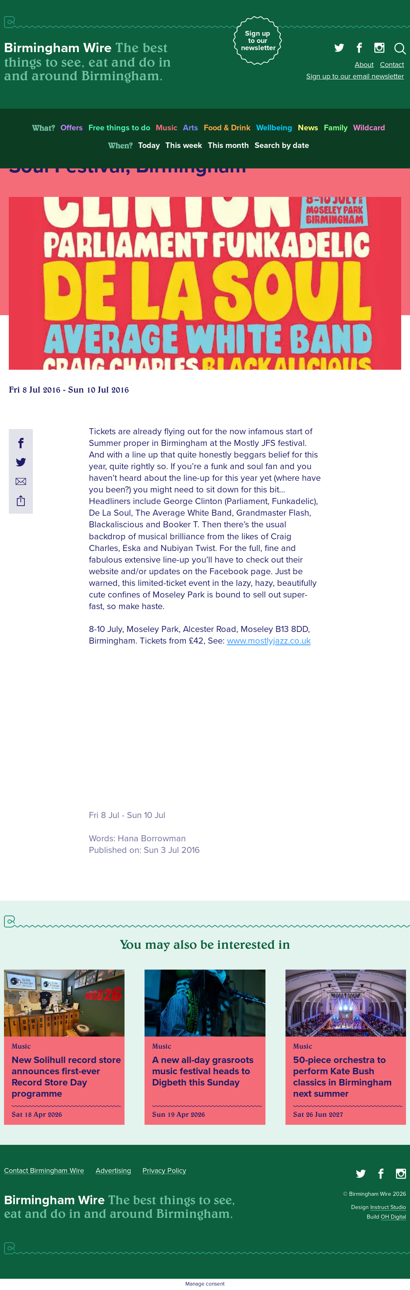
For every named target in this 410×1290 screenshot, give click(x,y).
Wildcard (369, 128)
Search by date (282, 145)
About (364, 64)
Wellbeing (274, 128)
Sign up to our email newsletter (355, 76)
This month (228, 145)
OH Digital (393, 1216)
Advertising (113, 1170)
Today (149, 145)
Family (336, 128)
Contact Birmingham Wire (44, 1170)
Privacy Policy (164, 1170)
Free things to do (119, 128)
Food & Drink (227, 128)
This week (183, 145)
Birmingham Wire (58, 48)
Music (166, 128)
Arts (190, 128)
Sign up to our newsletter (258, 40)
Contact (392, 64)
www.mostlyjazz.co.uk (269, 641)
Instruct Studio (388, 1207)
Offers (71, 128)
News (308, 128)
